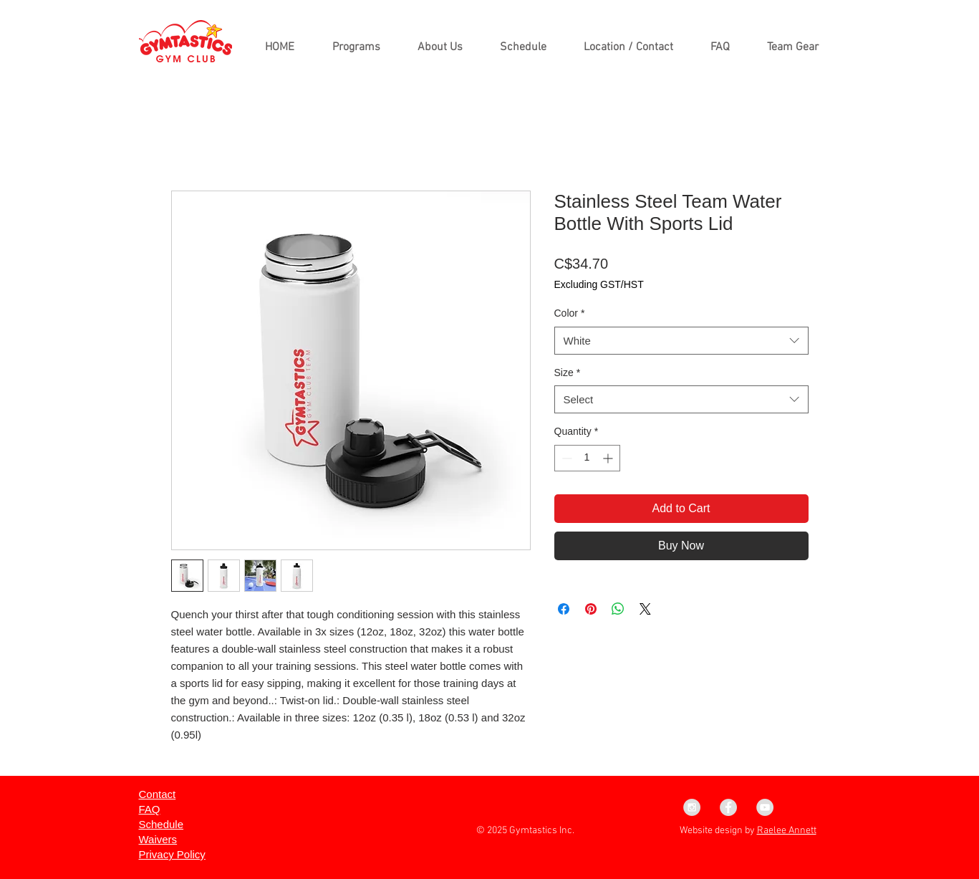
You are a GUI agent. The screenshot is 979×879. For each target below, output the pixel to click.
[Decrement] (565, 458)
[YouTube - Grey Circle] (764, 807)
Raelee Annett (786, 831)
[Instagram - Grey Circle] (691, 807)
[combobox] (681, 341)
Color (569, 313)
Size (567, 372)
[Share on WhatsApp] (618, 609)
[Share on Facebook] (563, 609)
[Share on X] (645, 609)
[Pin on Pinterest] (590, 609)
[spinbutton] (587, 458)
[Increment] (609, 458)
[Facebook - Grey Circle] (728, 807)
